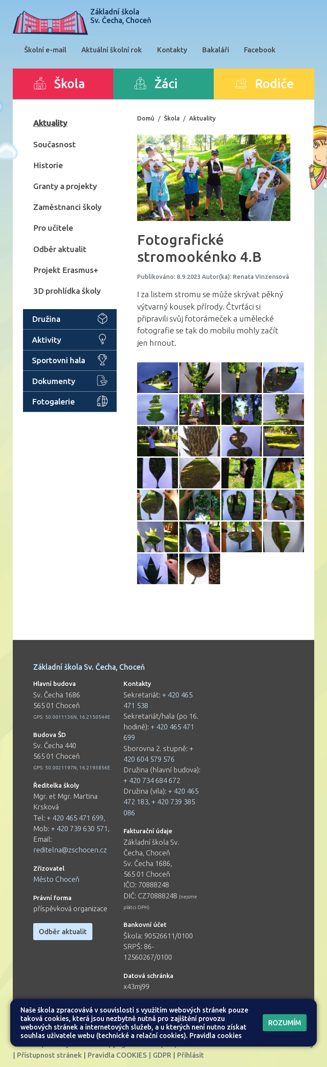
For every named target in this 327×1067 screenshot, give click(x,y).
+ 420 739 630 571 (79, 828)
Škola (172, 118)
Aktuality (50, 123)
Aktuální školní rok (111, 50)
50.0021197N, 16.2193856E (77, 767)
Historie (48, 165)
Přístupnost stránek (49, 1055)
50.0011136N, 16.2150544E (77, 717)
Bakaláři (215, 50)
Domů (146, 118)
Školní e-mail (45, 50)
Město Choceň (56, 879)
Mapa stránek (187, 1044)
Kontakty (172, 50)
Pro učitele (53, 227)
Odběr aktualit (59, 249)
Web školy (297, 1044)
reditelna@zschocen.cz (70, 850)
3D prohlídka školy (67, 290)
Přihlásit (190, 1055)
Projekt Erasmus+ (65, 270)
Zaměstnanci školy (67, 207)
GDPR (162, 1055)
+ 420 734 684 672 (151, 780)
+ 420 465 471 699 (75, 818)
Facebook (259, 50)
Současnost (54, 144)
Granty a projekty (65, 186)
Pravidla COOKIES (117, 1055)
